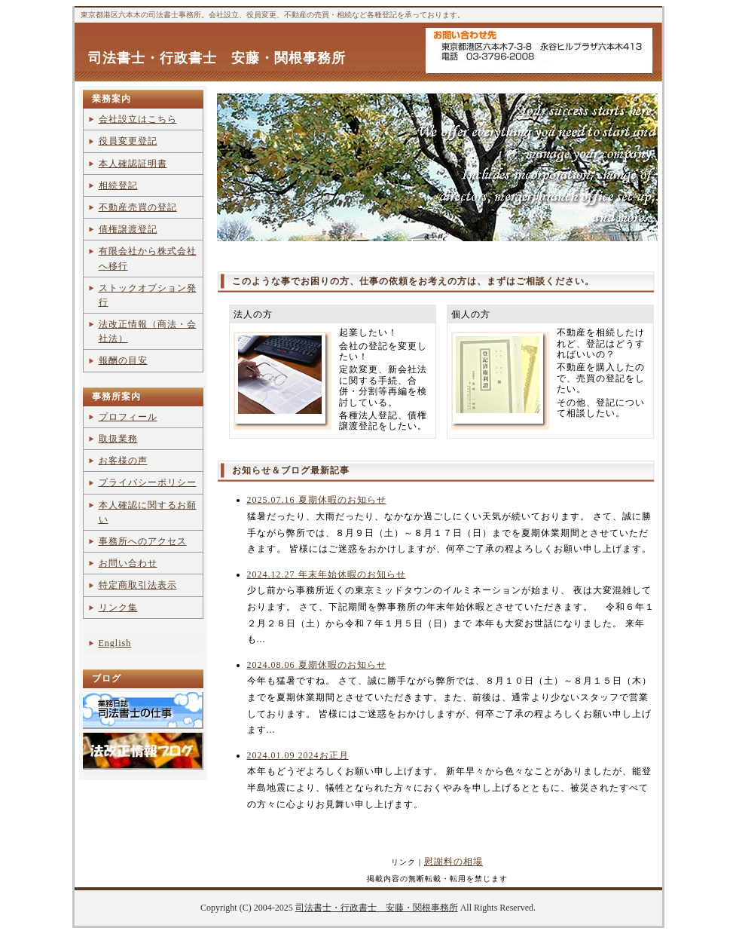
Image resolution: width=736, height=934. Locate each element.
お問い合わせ (128, 563)
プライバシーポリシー (148, 482)
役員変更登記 (128, 141)
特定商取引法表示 (138, 585)
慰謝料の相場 (453, 861)
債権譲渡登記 (128, 229)
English (115, 643)
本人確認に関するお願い (148, 512)
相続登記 (118, 185)
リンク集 (118, 607)
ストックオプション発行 (148, 295)
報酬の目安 (123, 360)
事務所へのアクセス (143, 541)
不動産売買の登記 (138, 207)
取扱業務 (118, 438)
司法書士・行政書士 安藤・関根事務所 (217, 58)
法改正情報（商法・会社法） (148, 331)
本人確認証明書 (133, 163)
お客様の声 (123, 460)
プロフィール (128, 417)
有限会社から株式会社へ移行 (148, 258)
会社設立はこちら (138, 119)
